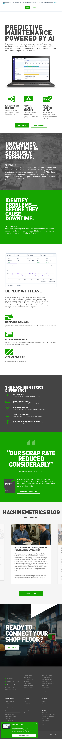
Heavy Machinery (9, 707)
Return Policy (45, 718)
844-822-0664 (10, 678)
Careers (44, 703)
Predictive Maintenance (47, 679)
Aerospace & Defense (10, 701)
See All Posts (31, 593)
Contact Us (7, 675)
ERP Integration (9, 720)
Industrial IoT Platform (29, 687)
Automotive (7, 703)
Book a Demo (22, 125)
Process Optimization (47, 681)
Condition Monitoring (47, 677)
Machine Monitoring (28, 679)
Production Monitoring (47, 675)
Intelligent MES (27, 677)
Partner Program (46, 707)
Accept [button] (27, 7)
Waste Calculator (28, 705)
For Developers (45, 687)
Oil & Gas (7, 710)
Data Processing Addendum (48, 714)
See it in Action (39, 125)
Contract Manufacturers (10, 705)
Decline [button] (34, 7)
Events (43, 705)
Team (43, 701)
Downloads (26, 707)
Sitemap (26, 712)
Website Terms (45, 720)
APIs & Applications (28, 685)
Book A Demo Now (24, 735)
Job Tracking (45, 693)
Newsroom (26, 709)
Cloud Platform (27, 683)
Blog (25, 701)
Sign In (44, 724)
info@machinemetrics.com (13, 681)
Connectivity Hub (28, 710)
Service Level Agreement (48, 716)
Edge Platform (27, 681)
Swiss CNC (7, 718)
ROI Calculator (27, 703)
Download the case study (29, 491)
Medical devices (9, 709)
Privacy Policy (45, 712)
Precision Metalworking (10, 716)
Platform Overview (28, 675)
